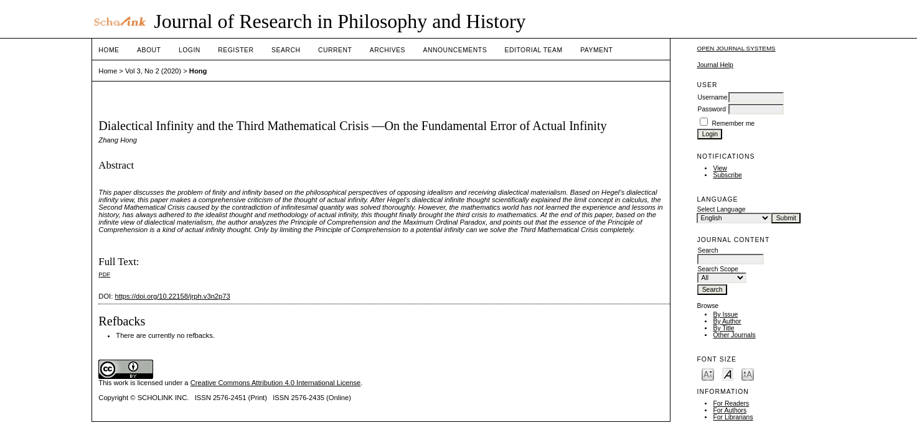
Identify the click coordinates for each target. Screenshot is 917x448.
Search (285, 50)
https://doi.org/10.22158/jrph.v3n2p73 (172, 296)
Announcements (455, 50)
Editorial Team (534, 50)
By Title (723, 328)
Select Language (721, 209)
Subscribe (727, 175)
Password (711, 109)
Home (108, 50)
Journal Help (715, 65)
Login (189, 50)
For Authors (729, 410)
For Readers (731, 403)
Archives (387, 50)
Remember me (733, 123)
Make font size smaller (708, 373)
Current (335, 50)
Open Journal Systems (736, 48)
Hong (198, 71)
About (149, 50)
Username (712, 97)
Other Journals (734, 335)
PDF (104, 274)
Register (235, 50)
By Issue (725, 314)
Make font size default (728, 373)
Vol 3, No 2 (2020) (153, 71)
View (720, 168)
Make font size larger (747, 373)
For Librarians (733, 417)
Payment (596, 50)
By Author (727, 321)
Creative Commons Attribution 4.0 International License (275, 382)
